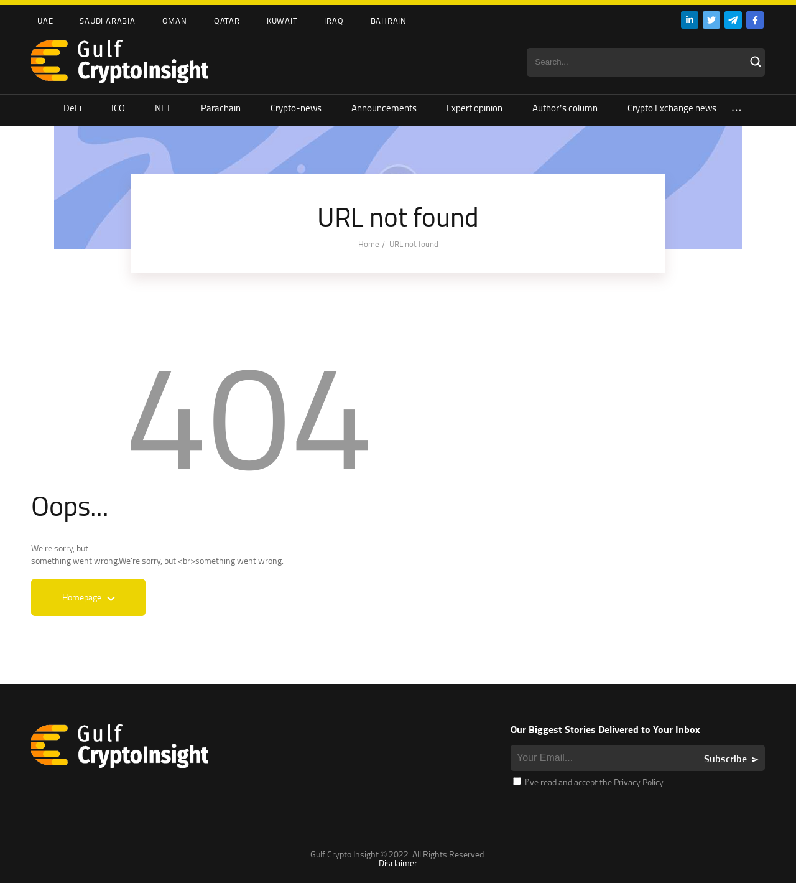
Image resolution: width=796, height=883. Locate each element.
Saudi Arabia (107, 20)
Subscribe (725, 758)
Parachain (221, 108)
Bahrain (389, 20)
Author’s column (565, 108)
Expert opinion (474, 108)
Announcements (384, 108)
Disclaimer (398, 862)
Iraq (333, 20)
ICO (118, 108)
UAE (45, 20)
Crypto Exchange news (671, 108)
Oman (174, 20)
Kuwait (282, 20)
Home (368, 244)
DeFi (72, 108)
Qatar (227, 20)
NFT (163, 108)
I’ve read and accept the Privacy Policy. (589, 781)
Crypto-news (296, 108)
